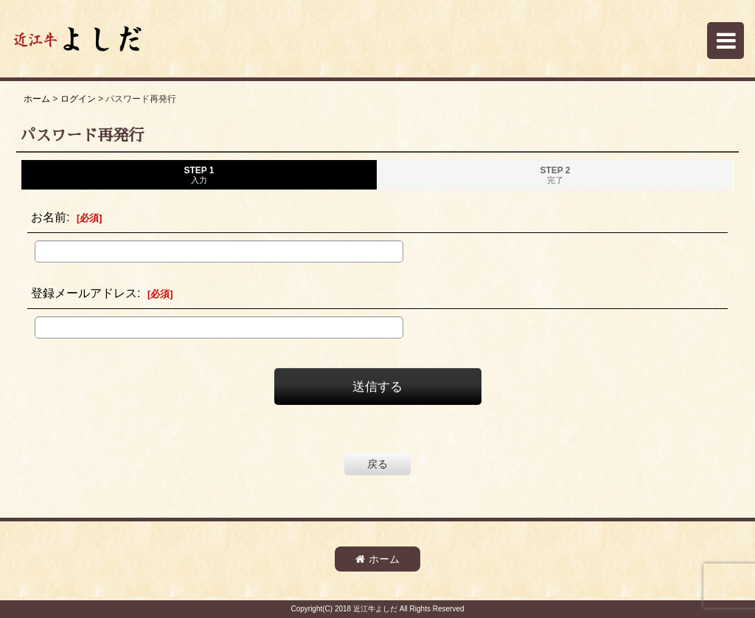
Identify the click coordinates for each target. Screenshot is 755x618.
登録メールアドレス (84, 292)
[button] (725, 40)
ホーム (377, 559)
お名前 (48, 216)
